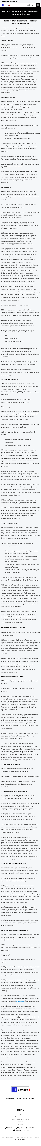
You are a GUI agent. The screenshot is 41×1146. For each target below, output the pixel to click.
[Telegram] (17, 1130)
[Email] (26, 1130)
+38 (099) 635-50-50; (10, 2)
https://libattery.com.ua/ (14, 167)
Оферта (20, 1122)
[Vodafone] (9, 1128)
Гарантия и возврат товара (20, 1119)
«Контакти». (20, 1001)
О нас (20, 1114)
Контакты (20, 1124)
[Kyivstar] (19, 1128)
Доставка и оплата (20, 1117)
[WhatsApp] (30, 1128)
